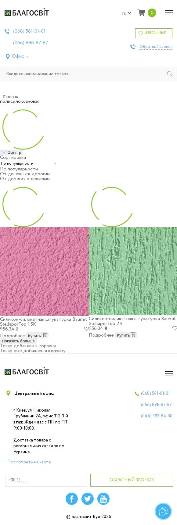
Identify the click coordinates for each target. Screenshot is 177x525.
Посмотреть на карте (29, 462)
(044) (156, 416)
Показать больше (18, 341)
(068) (29, 31)
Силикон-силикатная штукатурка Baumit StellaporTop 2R (132, 321)
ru (126, 13)
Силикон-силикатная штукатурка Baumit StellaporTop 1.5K (43, 322)
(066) (30, 43)
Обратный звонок (155, 47)
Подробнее (12, 335)
